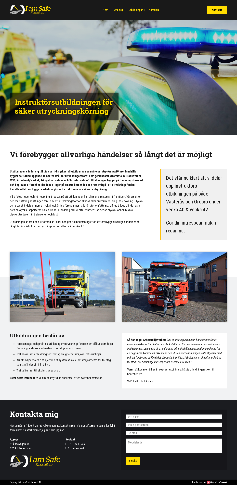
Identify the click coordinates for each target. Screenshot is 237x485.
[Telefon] (174, 433)
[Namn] (174, 416)
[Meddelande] (174, 446)
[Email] (174, 425)
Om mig (118, 10)
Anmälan (154, 10)
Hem (105, 10)
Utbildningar (136, 10)
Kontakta (217, 10)
